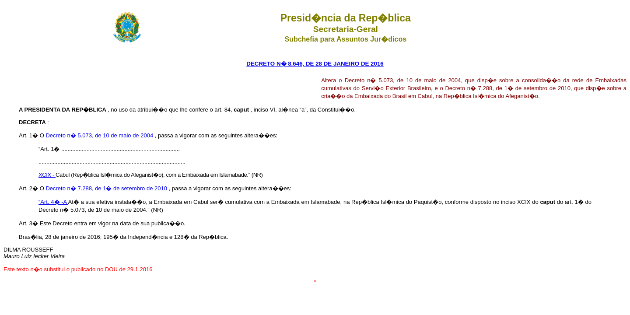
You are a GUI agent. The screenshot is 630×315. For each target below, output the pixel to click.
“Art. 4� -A (53, 202)
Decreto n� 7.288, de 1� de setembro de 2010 (107, 188)
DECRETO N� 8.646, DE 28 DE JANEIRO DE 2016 (315, 63)
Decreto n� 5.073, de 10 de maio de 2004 (100, 135)
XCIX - (47, 175)
